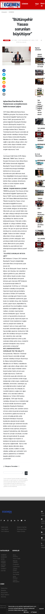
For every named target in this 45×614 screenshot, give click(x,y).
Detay (26, 612)
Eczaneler (16, 564)
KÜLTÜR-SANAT (3, 565)
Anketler (3, 590)
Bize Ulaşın (43, 545)
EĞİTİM (3, 570)
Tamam (34, 612)
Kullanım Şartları (22, 527)
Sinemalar (16, 572)
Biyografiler (4, 592)
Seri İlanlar (16, 574)
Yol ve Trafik (16, 558)
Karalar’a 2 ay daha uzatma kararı (40, 172)
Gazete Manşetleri (16, 580)
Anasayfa (4, 12)
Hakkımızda (4, 527)
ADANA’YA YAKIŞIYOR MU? (41, 192)
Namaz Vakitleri (15, 561)
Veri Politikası (5, 531)
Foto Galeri (43, 513)
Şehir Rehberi (15, 577)
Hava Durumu (15, 555)
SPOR (2, 559)
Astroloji (3, 597)
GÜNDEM (25, 4)
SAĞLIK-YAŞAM (3, 562)
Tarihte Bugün (15, 569)
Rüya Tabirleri (5, 594)
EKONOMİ (4, 557)
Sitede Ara (4, 588)
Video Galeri (43, 521)
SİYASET (3, 568)
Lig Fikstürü (16, 566)
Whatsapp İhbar (21, 529)
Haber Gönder (21, 531)
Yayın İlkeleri (4, 529)
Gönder (27, 473)
